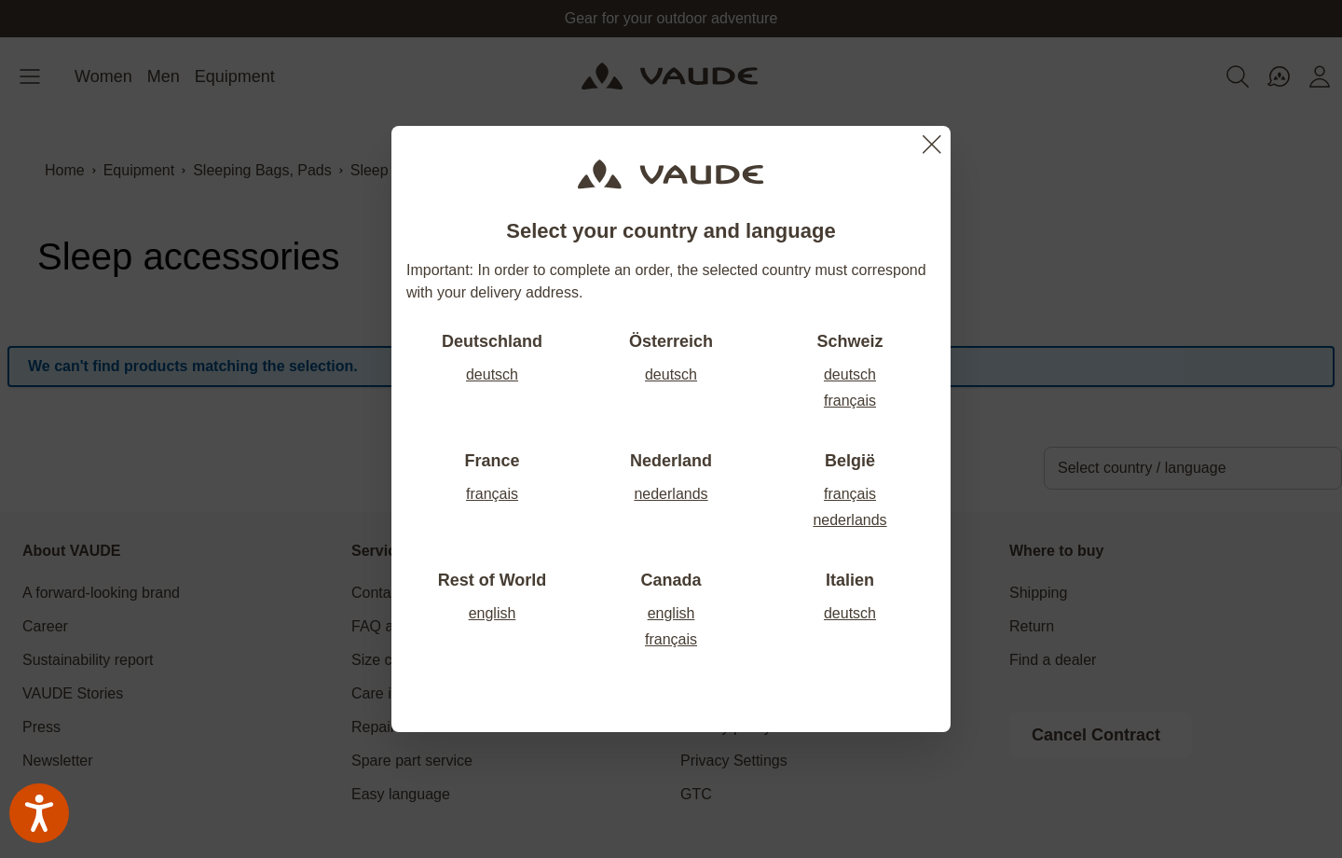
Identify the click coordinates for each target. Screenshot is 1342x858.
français (850, 400)
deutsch (492, 374)
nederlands (670, 494)
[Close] (932, 144)
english (492, 613)
